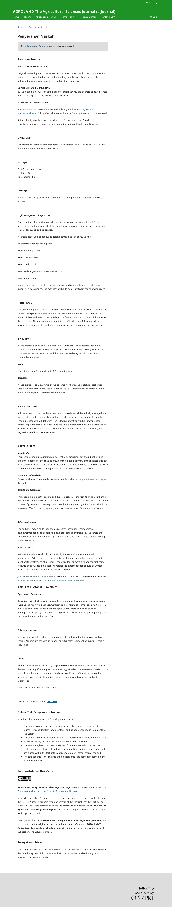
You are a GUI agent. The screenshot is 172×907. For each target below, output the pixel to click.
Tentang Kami (108, 16)
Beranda (21, 27)
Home (16, 16)
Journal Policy (68, 16)
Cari (153, 16)
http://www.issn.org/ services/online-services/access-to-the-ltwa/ (51, 580)
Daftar (147, 2)
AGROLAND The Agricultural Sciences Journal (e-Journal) (64, 11)
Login (156, 2)
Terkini (27, 16)
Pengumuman (89, 16)
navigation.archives (46, 16)
